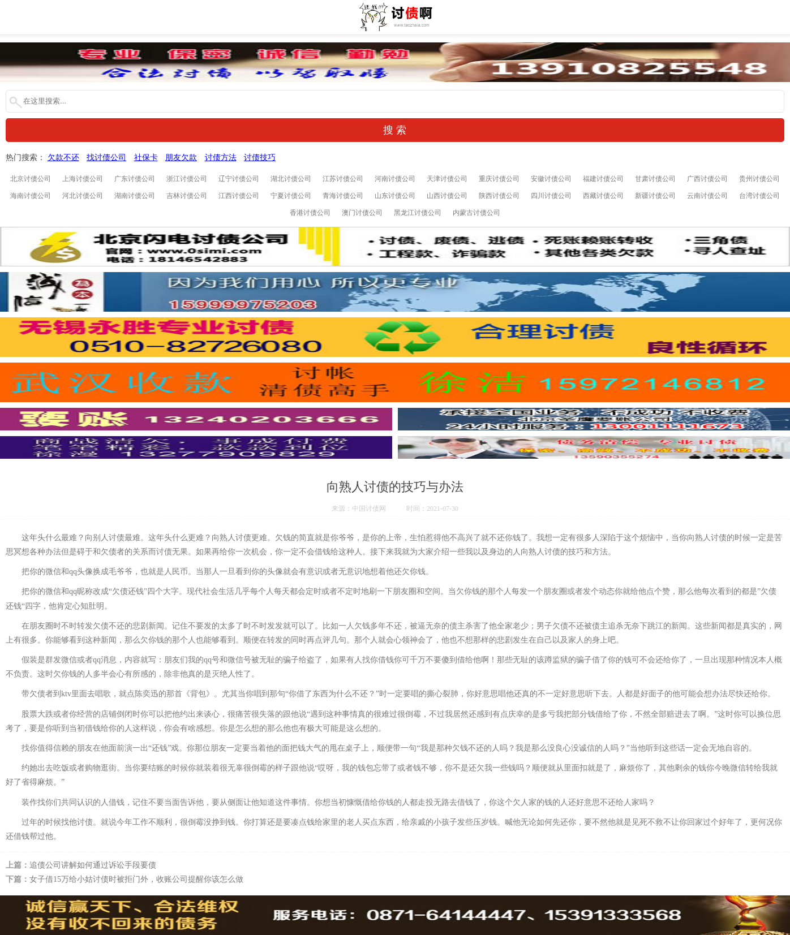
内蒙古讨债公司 (476, 213)
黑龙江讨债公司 (417, 213)
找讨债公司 (106, 157)
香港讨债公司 (310, 213)
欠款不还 (63, 157)
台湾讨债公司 (759, 196)
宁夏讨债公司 (291, 196)
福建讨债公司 (603, 179)
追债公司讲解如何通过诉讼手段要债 (92, 865)
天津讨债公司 (447, 179)
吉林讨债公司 (186, 196)
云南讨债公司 (707, 196)
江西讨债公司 (238, 196)
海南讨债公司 (30, 196)
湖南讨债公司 (134, 196)
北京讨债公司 (30, 179)
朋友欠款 (181, 157)
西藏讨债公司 (603, 196)
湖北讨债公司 (291, 179)
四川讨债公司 (551, 196)
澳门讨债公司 (362, 213)
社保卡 (146, 157)
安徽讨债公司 (551, 179)
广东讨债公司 (134, 179)
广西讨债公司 (707, 179)
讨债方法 (221, 157)
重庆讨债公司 (499, 179)
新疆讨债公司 (655, 196)
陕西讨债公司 (499, 196)
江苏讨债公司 (343, 179)
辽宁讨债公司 (238, 179)
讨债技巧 (260, 157)
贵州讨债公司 (759, 179)
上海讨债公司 (82, 179)
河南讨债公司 (395, 179)
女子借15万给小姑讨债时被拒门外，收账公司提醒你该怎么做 (136, 879)
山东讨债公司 (395, 196)
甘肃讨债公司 (655, 179)
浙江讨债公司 (186, 179)
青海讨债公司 (343, 196)
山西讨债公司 (447, 196)
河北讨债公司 (82, 196)
